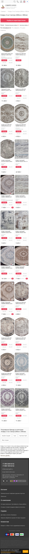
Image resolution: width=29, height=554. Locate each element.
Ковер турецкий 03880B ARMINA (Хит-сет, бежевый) (7, 303)
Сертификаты (15, 504)
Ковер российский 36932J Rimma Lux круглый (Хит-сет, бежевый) (6, 125)
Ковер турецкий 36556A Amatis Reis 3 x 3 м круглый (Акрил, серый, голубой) (22, 161)
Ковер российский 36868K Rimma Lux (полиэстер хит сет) (21, 125)
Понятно (25, 551)
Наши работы (22, 504)
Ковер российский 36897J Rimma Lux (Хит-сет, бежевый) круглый (21, 338)
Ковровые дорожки (15, 493)
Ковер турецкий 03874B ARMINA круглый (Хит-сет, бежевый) (20, 267)
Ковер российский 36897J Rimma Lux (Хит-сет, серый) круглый (6, 338)
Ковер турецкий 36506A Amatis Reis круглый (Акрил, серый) (6, 232)
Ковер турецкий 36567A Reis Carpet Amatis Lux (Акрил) (6, 409)
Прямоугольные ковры (11, 25)
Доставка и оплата (6, 515)
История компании (6, 504)
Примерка (13, 515)
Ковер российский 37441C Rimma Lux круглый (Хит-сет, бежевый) (21, 54)
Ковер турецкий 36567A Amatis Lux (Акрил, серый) (21, 409)
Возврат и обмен (5, 525)
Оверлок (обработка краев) (8, 518)
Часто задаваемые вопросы (17, 525)
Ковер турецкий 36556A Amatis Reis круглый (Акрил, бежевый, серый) (21, 196)
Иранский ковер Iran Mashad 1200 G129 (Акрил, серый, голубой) (7, 54)
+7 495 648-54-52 (8, 464)
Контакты (22, 507)
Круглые (22, 493)
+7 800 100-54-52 (8, 466)
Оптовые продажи (20, 518)
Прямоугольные (5, 493)
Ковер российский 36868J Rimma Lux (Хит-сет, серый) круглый (6, 374)
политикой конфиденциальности (8, 552)
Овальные (3, 496)
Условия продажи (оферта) (12, 507)
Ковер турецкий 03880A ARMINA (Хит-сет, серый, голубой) (7, 267)
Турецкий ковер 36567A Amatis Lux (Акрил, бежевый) (6, 90)
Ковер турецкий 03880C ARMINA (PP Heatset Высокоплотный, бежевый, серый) (6, 196)
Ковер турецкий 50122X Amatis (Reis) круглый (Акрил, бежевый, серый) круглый (6, 161)
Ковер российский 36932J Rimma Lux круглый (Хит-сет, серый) (21, 90)
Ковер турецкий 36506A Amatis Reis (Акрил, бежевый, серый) (21, 232)
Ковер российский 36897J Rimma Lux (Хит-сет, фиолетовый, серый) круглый (22, 303)
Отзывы (3, 507)
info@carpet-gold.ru (7, 469)
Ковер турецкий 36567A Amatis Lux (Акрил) (21, 374)
